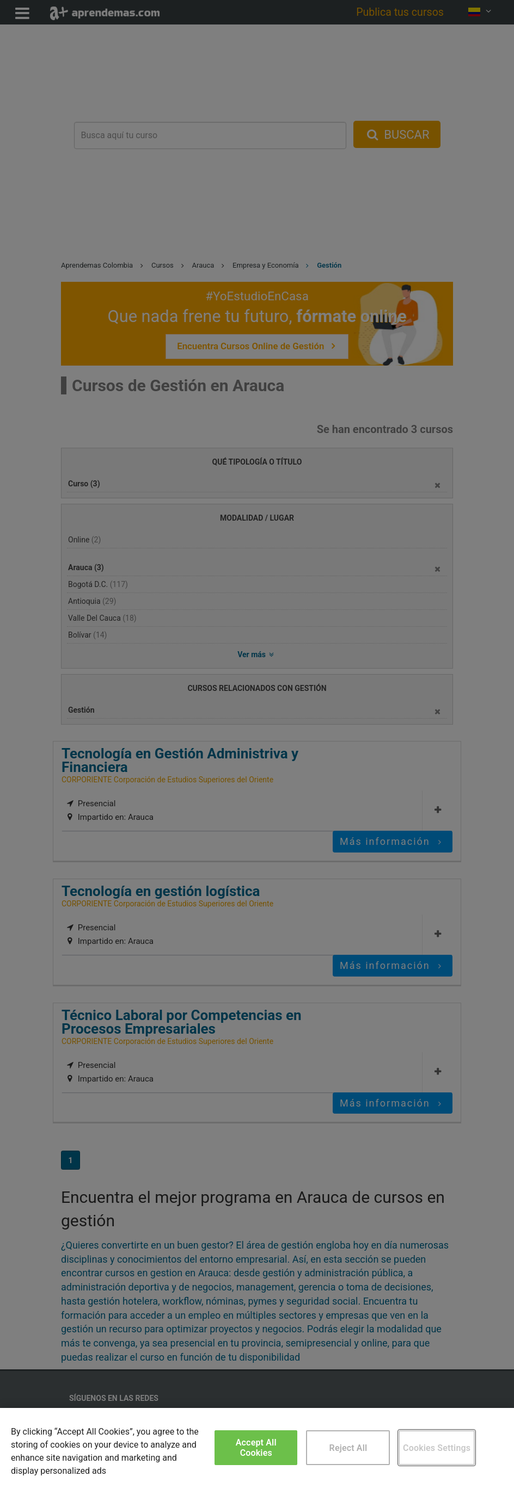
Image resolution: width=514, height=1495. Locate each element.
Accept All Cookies (256, 1447)
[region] (257, 1451)
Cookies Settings (436, 1448)
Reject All (348, 1448)
